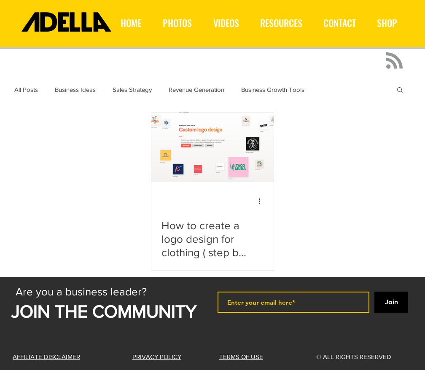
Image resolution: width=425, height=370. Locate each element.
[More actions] (262, 201)
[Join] (391, 302)
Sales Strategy (132, 89)
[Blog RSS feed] (394, 61)
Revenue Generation (196, 89)
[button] (400, 90)
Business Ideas (75, 89)
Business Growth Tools (272, 89)
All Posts (26, 89)
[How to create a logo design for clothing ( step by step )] (212, 147)
